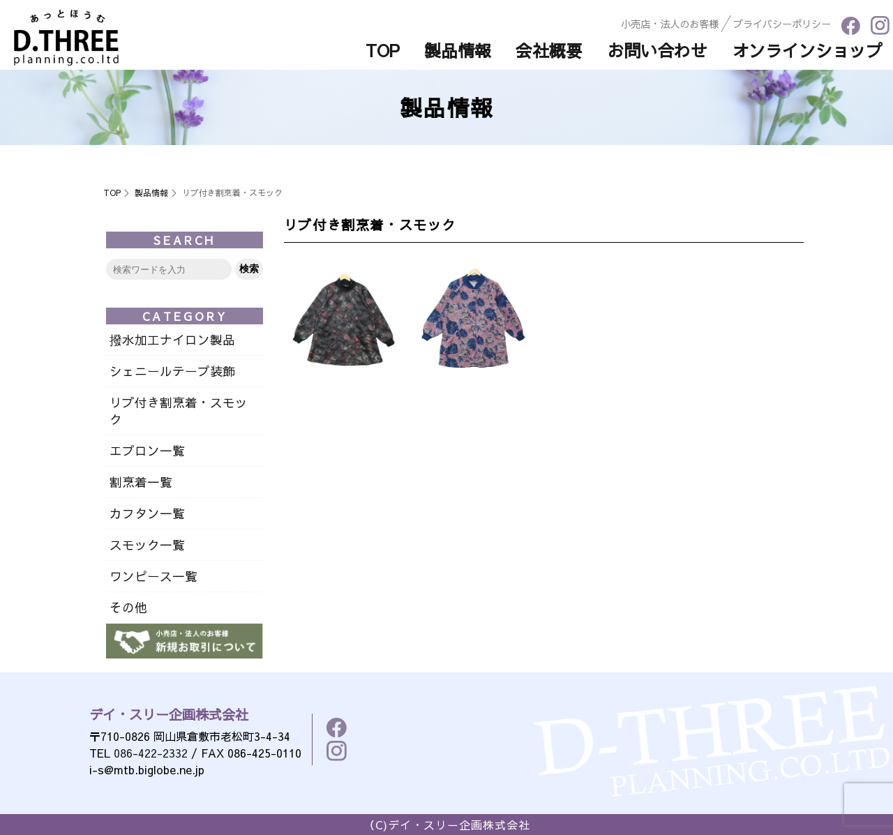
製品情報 (151, 192)
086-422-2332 (151, 752)
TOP (112, 192)
